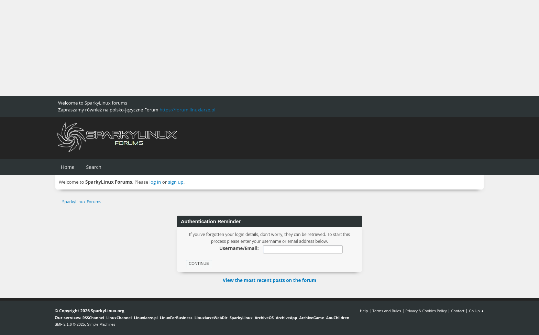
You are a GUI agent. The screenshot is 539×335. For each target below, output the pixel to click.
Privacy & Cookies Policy (426, 310)
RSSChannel (93, 317)
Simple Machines (101, 324)
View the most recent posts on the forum (269, 280)
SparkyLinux (241, 317)
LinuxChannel (119, 317)
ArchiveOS (264, 317)
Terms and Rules (386, 310)
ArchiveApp (286, 317)
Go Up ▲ (476, 310)
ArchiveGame (311, 317)
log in (155, 182)
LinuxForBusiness (176, 317)
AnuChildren (337, 317)
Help (364, 310)
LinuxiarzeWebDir (211, 317)
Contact (457, 310)
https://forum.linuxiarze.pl (187, 110)
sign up (176, 182)
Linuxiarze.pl (146, 317)
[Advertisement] (206, 48)
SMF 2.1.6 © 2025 (70, 324)
